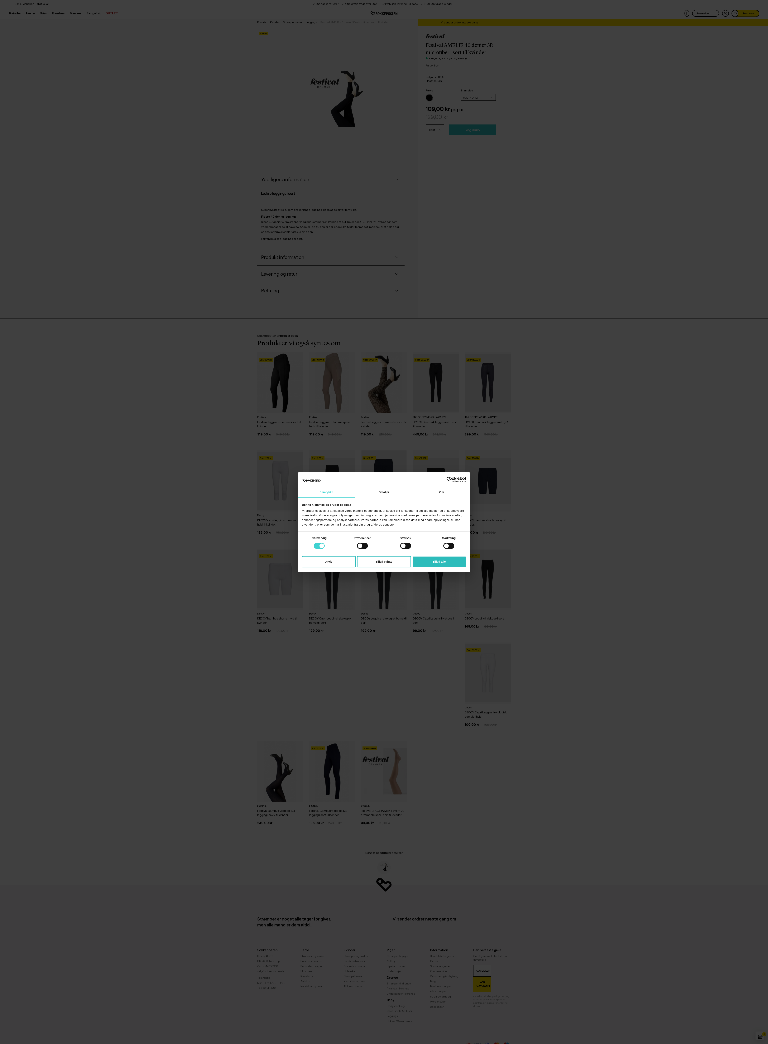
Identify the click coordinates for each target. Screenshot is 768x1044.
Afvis (328, 561)
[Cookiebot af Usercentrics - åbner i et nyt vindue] (449, 479)
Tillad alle (439, 561)
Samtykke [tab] (326, 492)
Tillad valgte (384, 561)
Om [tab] (441, 492)
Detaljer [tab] (384, 492)
